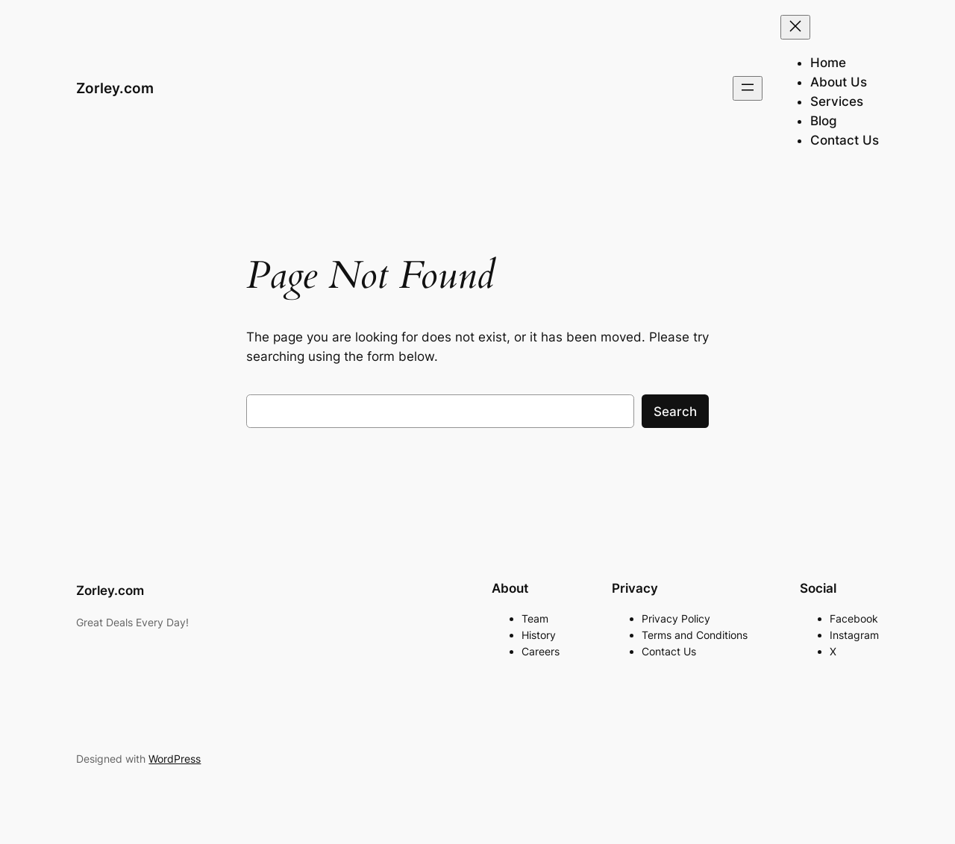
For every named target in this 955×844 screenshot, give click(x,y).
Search (675, 411)
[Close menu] (795, 27)
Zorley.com (115, 88)
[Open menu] (748, 88)
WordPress (174, 758)
